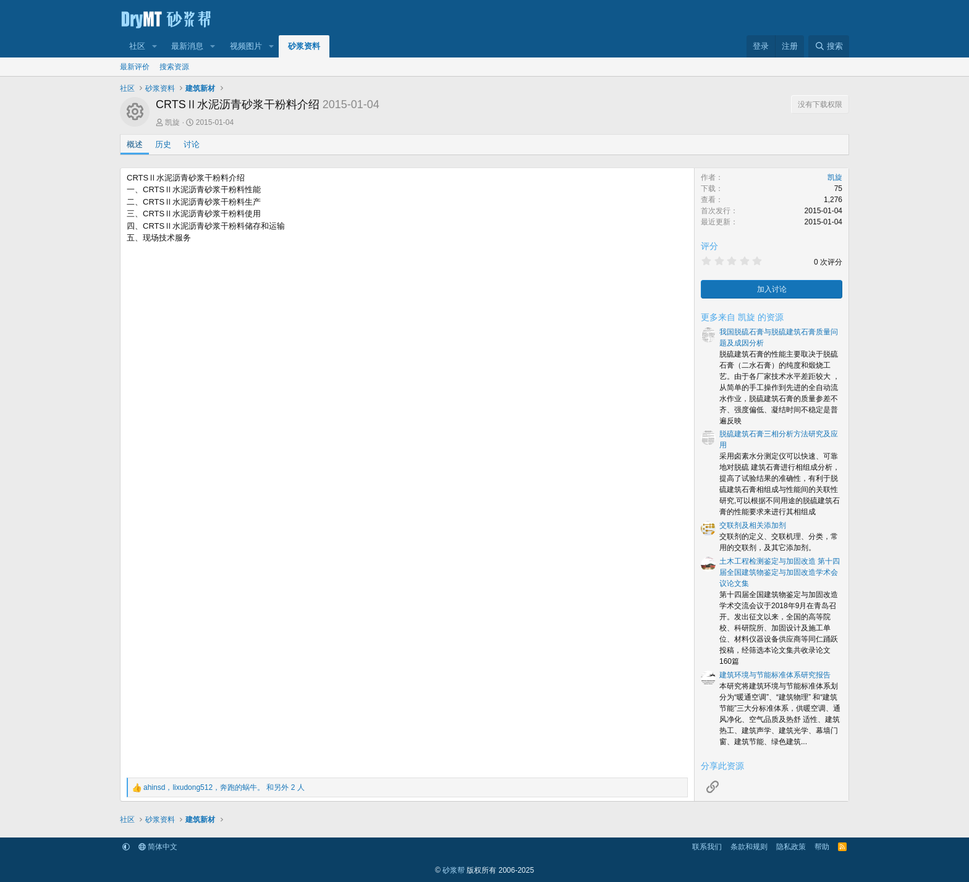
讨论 (192, 144)
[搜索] (828, 46)
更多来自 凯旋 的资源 (742, 317)
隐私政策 (791, 846)
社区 (137, 46)
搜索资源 (174, 66)
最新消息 (187, 46)
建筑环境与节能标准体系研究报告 (775, 675)
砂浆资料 (304, 46)
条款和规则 (749, 846)
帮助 (822, 846)
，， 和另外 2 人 (224, 787)
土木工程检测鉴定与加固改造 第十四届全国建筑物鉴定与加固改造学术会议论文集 (779, 572)
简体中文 (157, 846)
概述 (135, 144)
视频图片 (246, 46)
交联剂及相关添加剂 (752, 525)
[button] (154, 46)
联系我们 (707, 846)
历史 (163, 144)
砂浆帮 (453, 870)
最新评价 (135, 66)
